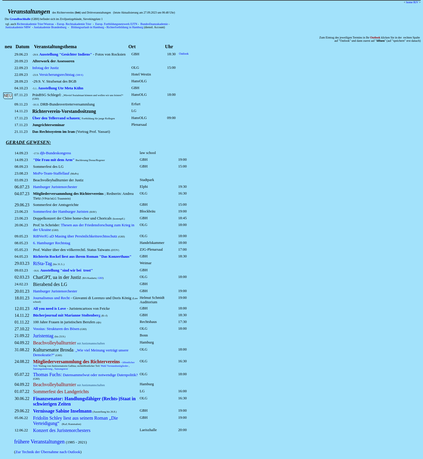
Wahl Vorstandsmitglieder (114, 365)
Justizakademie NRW (18, 27)
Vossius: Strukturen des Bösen (56, 328)
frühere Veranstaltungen (39, 442)
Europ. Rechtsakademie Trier (74, 24)
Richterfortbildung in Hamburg (124, 27)
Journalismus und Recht (51, 298)
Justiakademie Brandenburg (50, 27)
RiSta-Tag (42, 263)
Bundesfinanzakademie (154, 24)
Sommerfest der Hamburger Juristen (60, 211)
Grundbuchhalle (20, 19)
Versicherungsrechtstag (61, 74)
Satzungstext (61, 368)
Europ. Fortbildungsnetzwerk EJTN (116, 24)
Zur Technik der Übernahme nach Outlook (47, 452)
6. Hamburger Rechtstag (51, 243)
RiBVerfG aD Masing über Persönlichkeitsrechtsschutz (75, 236)
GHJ (100, 278)
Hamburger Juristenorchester (55, 187)
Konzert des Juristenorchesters (61, 430)
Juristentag (43, 335)
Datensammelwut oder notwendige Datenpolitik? (85, 375)
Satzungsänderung (42, 368)
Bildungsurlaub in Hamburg (87, 27)
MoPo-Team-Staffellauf (51, 173)
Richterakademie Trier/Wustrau (35, 24)
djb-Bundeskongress (55, 153)
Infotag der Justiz (45, 68)
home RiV (412, 2)
